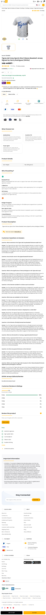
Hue (3, 573)
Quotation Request (6, 518)
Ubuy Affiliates (27, 532)
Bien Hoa (4, 575)
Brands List (26, 515)
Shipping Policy (5, 529)
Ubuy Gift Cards (28, 527)
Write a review (5, 422)
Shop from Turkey (26, 598)
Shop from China (16, 598)
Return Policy (27, 520)
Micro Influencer (6, 532)
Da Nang (4, 566)
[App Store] (28, 563)
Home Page (4, 8)
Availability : (5, 68)
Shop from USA (6, 596)
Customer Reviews (28, 518)
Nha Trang (4, 571)
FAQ (25, 522)
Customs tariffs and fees (8, 527)
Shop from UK (15, 596)
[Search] (43, 5)
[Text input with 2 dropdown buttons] (18, 5)
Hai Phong (4, 564)
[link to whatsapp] (19, 39)
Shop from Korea (7, 598)
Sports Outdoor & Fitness (13, 8)
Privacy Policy (17, 604)
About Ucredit (27, 525)
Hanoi (3, 561)
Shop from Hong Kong (35, 596)
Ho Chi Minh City (6, 559)
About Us (4, 513)
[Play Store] (36, 563)
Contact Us (4, 515)
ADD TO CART (11, 612)
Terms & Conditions (7, 604)
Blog (25, 529)
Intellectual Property (7, 520)
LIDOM (3, 10)
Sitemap (4, 522)
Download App (27, 513)
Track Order (5, 525)
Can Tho (4, 568)
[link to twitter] (27, 39)
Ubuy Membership (6, 534)
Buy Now (28, 116)
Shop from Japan (24, 596)
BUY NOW (34, 612)
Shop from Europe (37, 598)
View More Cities (6, 578)
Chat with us (17, 231)
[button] (35, 1)
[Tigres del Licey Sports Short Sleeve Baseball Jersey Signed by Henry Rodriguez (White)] (23, 27)
